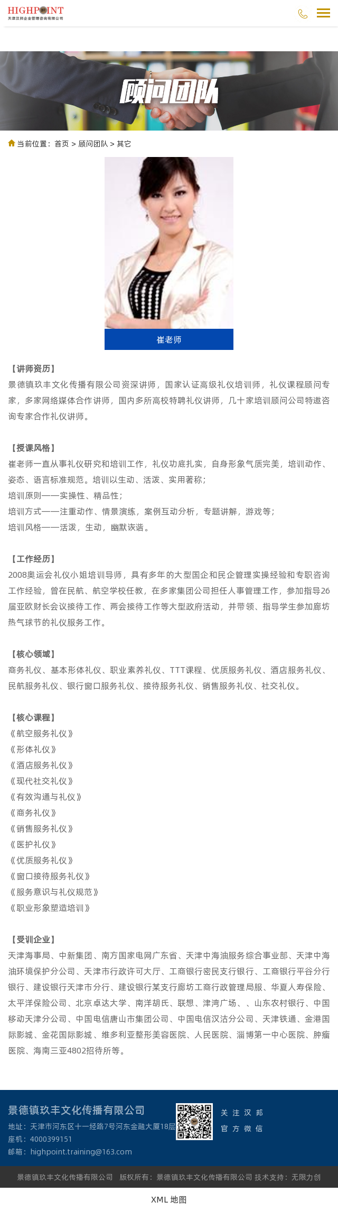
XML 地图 (169, 1199)
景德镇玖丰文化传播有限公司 (65, 1177)
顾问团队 (93, 143)
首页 (61, 143)
